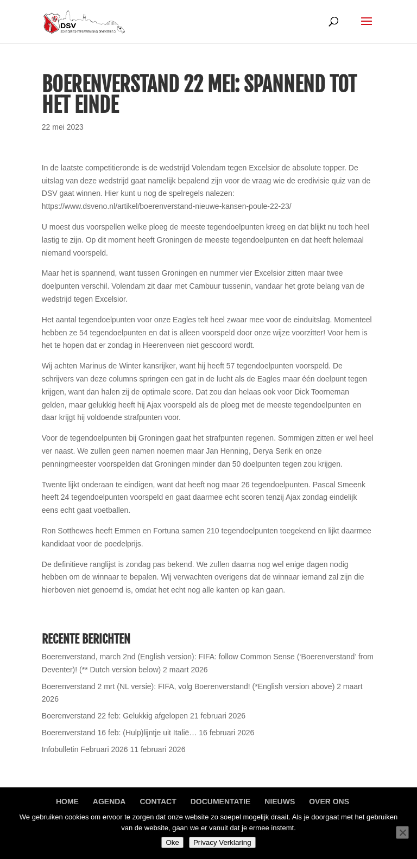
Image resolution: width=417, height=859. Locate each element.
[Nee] (402, 832)
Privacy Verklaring (222, 842)
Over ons (329, 801)
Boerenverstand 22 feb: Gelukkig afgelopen (115, 715)
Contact (158, 801)
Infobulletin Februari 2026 (85, 749)
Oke (172, 842)
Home (67, 801)
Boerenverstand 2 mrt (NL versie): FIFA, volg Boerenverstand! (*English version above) (188, 686)
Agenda (109, 801)
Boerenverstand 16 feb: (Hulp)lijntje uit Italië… (119, 732)
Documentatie (221, 801)
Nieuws (279, 801)
